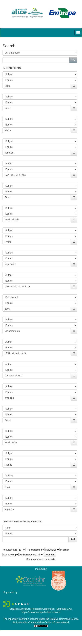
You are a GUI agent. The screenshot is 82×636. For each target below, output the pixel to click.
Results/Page (10, 549)
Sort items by (36, 549)
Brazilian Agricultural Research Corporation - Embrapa (38, 608)
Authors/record (27, 554)
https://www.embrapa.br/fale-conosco (41, 612)
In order (64, 549)
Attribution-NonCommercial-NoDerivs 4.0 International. (41, 622)
